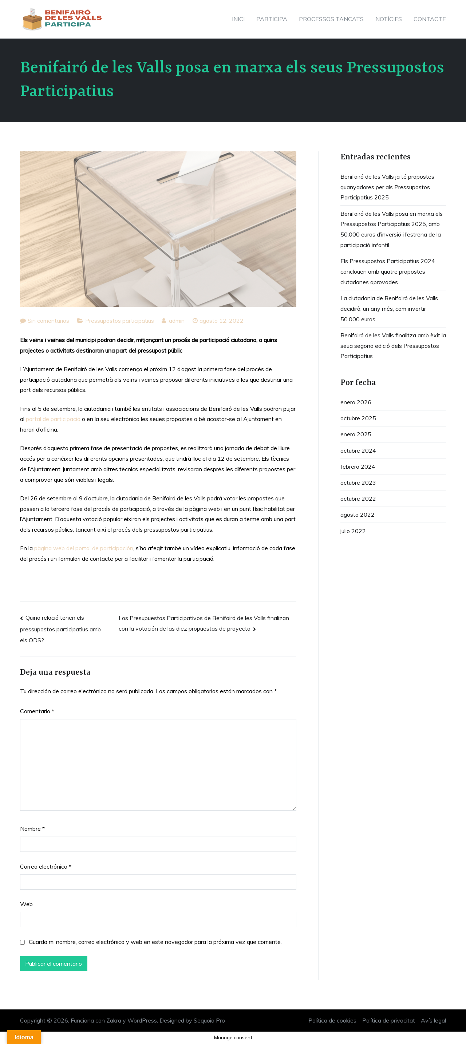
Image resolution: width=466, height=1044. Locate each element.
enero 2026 (355, 402)
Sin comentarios (48, 320)
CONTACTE (430, 19)
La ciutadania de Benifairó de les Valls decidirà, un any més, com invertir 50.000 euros (389, 308)
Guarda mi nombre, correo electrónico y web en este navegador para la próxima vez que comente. (155, 941)
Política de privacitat (388, 1020)
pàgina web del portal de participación (83, 548)
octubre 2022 (358, 498)
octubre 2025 (358, 418)
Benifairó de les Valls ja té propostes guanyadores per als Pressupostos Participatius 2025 (387, 187)
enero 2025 (355, 434)
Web (26, 904)
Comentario (37, 711)
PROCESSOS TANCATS (331, 19)
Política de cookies (332, 1020)
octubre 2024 (358, 450)
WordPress (142, 1020)
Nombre (32, 828)
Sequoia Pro (209, 1020)
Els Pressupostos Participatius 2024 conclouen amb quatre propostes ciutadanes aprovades (387, 271)
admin (177, 320)
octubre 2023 (358, 482)
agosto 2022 (357, 514)
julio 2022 (353, 531)
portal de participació (53, 418)
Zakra (113, 1020)
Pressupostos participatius (119, 320)
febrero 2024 (357, 466)
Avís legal (433, 1020)
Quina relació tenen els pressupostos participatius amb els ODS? (60, 629)
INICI (238, 19)
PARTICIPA (271, 19)
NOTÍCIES (388, 19)
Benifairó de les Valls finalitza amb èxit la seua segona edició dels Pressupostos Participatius (393, 346)
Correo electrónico (45, 866)
